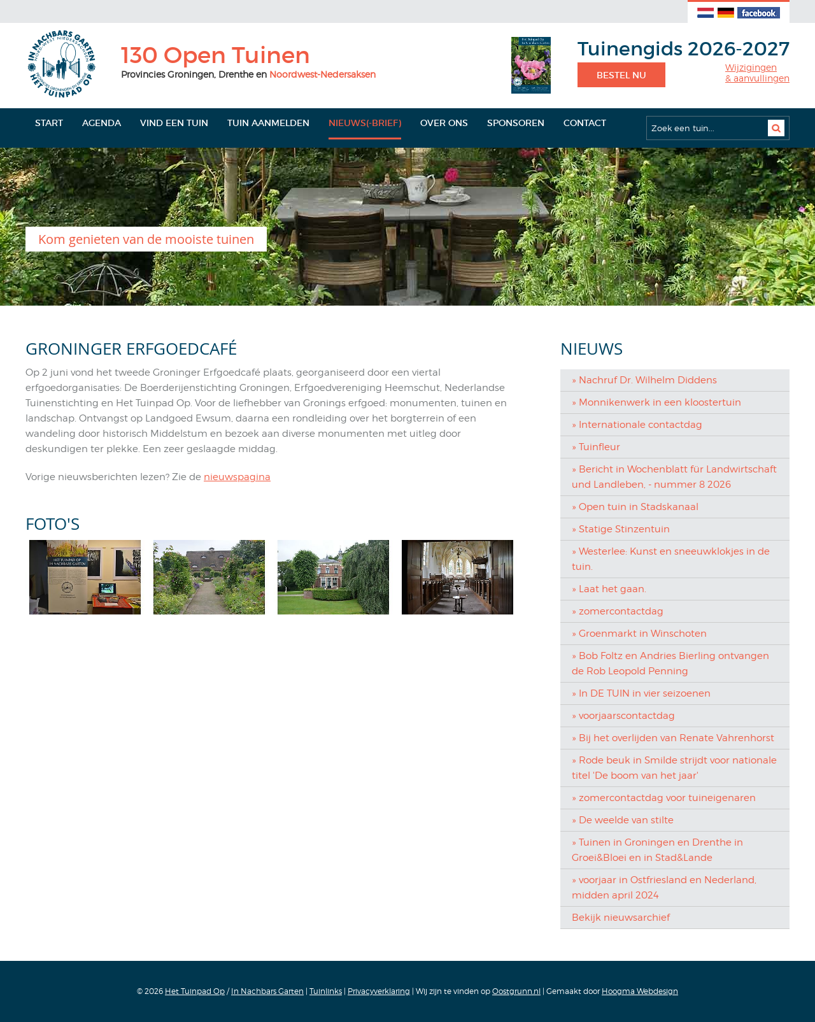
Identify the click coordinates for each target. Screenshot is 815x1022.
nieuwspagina (237, 477)
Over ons (444, 123)
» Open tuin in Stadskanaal (635, 507)
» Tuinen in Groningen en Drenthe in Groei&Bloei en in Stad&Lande (657, 850)
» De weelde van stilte (623, 820)
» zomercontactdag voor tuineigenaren (664, 798)
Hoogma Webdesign (640, 991)
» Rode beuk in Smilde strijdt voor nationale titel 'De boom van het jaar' (674, 768)
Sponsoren (515, 123)
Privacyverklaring (379, 991)
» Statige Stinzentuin (621, 529)
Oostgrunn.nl (516, 991)
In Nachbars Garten (267, 991)
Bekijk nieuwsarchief (621, 917)
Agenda (101, 123)
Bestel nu (621, 75)
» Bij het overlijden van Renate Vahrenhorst (673, 738)
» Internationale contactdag (637, 424)
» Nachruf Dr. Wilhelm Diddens (644, 380)
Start (49, 123)
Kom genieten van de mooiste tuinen (146, 239)
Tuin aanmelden (268, 123)
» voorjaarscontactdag (623, 715)
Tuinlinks (325, 991)
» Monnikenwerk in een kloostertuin (656, 402)
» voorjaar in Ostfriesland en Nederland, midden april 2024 (664, 887)
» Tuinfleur (596, 447)
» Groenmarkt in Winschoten (639, 633)
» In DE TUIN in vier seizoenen (641, 693)
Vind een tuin (174, 123)
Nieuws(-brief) (365, 123)
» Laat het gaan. (609, 589)
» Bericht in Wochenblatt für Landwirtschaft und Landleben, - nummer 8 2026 (674, 477)
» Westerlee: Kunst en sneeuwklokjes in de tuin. (671, 559)
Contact (584, 123)
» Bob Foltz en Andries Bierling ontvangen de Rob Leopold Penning (670, 663)
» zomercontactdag (617, 611)
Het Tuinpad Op (195, 991)
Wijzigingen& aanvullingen (757, 72)
